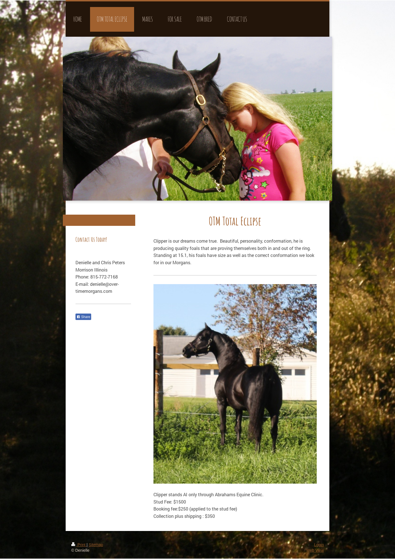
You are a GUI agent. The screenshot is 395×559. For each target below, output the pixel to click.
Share (83, 317)
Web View (315, 550)
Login (319, 544)
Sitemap (96, 544)
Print (79, 544)
